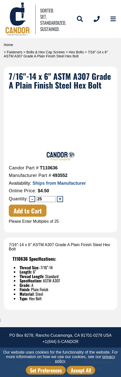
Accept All (81, 370)
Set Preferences (46, 370)
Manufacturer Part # (30, 175)
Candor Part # (24, 168)
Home (8, 45)
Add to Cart (28, 210)
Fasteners (14, 52)
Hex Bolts (76, 52)
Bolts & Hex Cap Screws (45, 52)
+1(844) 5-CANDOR (60, 342)
